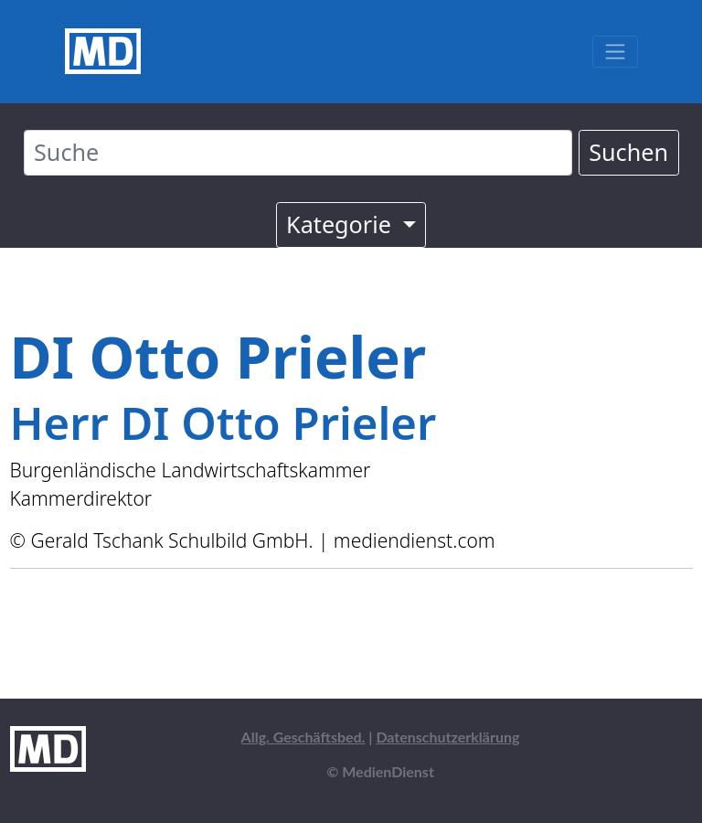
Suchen (628, 151)
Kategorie (341, 224)
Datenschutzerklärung (447, 736)
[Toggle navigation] (614, 52)
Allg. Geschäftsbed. (303, 736)
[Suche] (298, 153)
